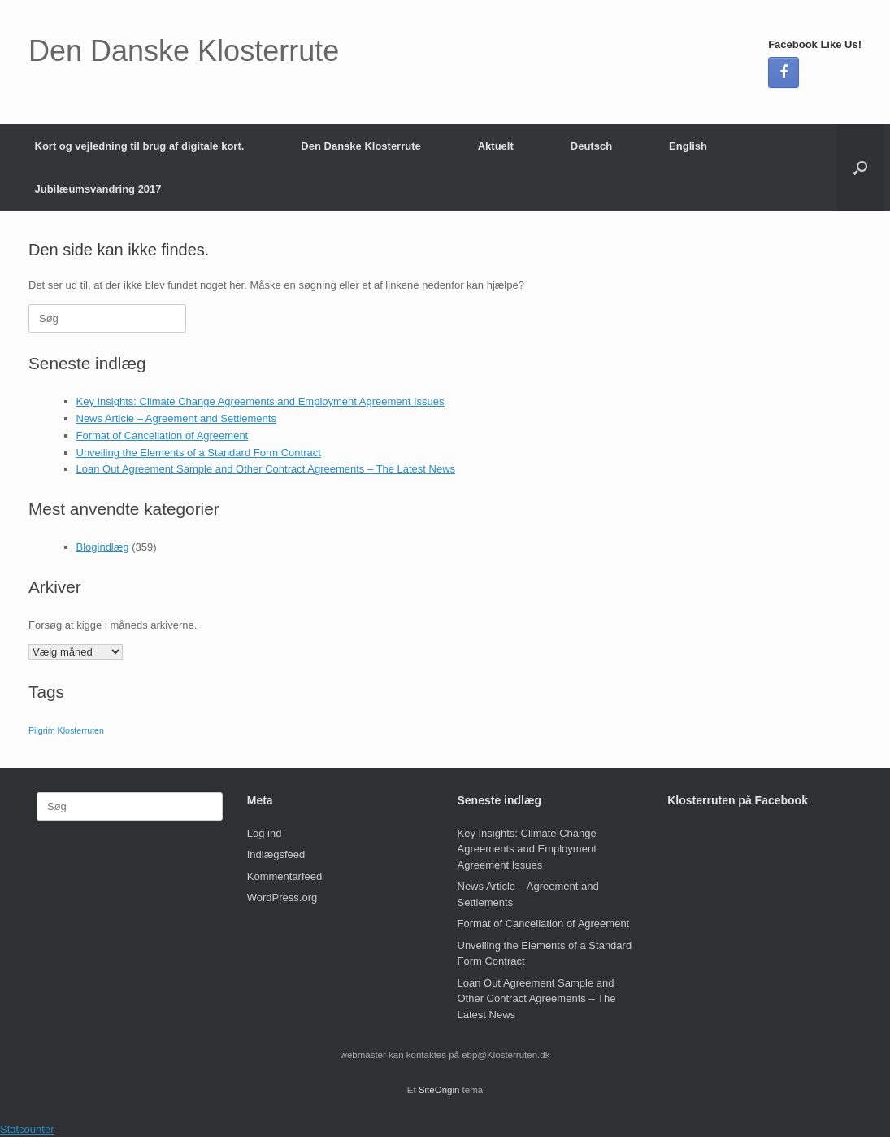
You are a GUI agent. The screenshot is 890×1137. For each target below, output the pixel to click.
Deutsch (591, 146)
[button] (860, 167)
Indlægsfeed (276, 854)
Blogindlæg (102, 547)
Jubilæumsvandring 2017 (98, 189)
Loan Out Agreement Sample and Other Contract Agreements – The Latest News (266, 469)
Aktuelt (496, 146)
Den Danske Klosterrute (360, 146)
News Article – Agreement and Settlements (176, 418)
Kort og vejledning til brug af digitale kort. (140, 146)
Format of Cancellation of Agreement (162, 435)
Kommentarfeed (285, 876)
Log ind (264, 833)
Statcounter (27, 1129)
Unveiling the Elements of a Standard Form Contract (198, 453)
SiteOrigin (439, 1090)
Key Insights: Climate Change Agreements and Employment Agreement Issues (260, 401)
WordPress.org (282, 897)
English (688, 146)
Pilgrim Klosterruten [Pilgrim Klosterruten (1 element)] (66, 730)
